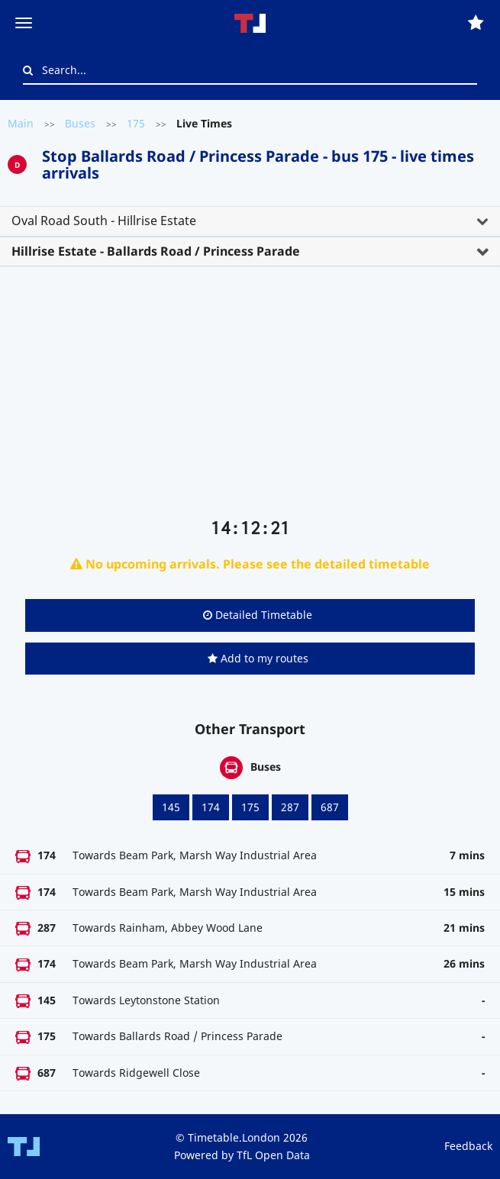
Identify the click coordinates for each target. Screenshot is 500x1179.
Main (21, 123)
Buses (80, 123)
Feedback (468, 1146)
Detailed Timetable (257, 614)
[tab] (250, 221)
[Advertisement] (250, 398)
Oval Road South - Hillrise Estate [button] (103, 220)
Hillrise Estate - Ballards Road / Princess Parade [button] (155, 251)
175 (136, 123)
